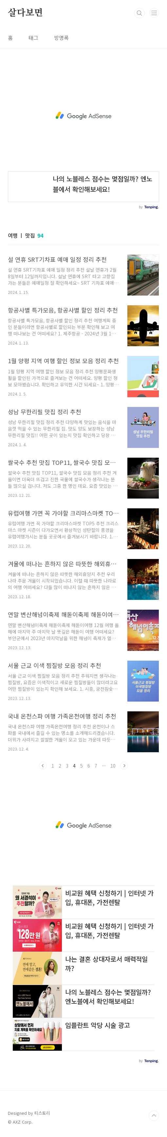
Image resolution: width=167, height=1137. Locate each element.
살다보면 (25, 13)
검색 (139, 13)
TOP (154, 1116)
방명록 (61, 38)
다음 (124, 766)
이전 (43, 766)
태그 (33, 38)
